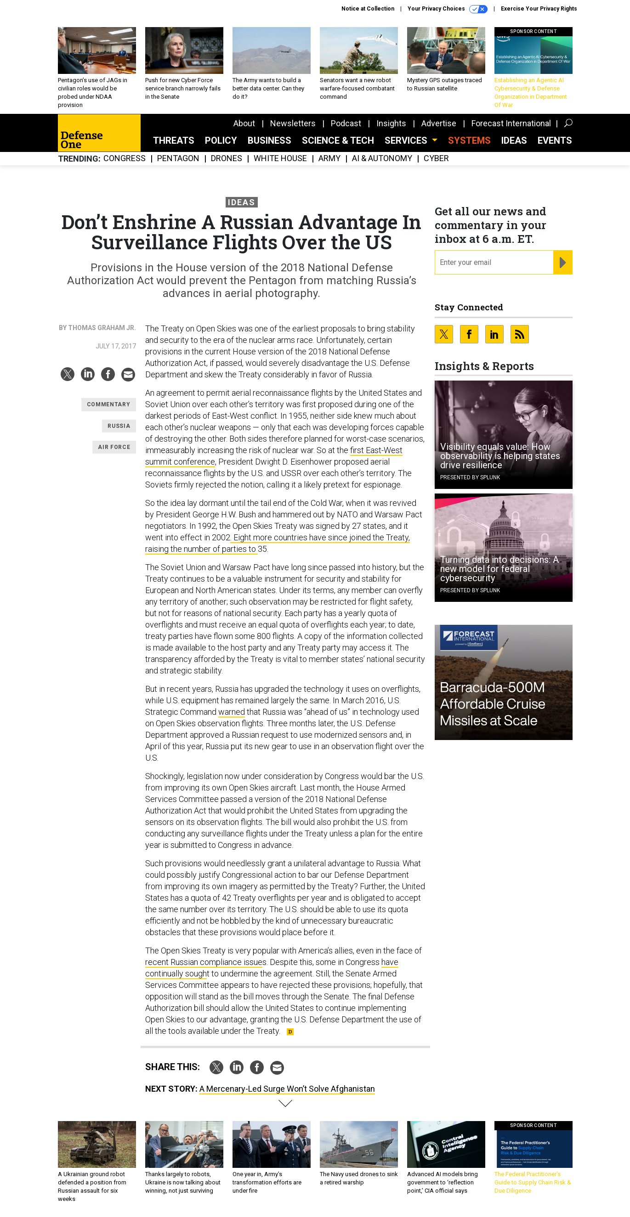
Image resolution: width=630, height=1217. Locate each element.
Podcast (346, 123)
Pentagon (178, 158)
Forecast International (511, 123)
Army (329, 158)
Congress (124, 158)
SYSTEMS (469, 140)
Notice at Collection (367, 9)
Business (269, 140)
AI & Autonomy (382, 158)
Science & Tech (338, 140)
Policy (221, 140)
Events (555, 140)
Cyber (436, 158)
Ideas (514, 140)
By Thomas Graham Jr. (97, 327)
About (244, 123)
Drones (226, 158)
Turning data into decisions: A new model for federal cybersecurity (499, 568)
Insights (391, 123)
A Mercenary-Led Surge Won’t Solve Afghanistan (287, 1089)
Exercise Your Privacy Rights (539, 9)
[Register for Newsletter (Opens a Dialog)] (562, 263)
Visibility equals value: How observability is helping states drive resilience (500, 456)
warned (231, 712)
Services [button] (407, 140)
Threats (173, 140)
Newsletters (293, 123)
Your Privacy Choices (448, 9)
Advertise (438, 123)
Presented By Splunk (470, 477)
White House (280, 158)
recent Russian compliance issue (203, 962)
